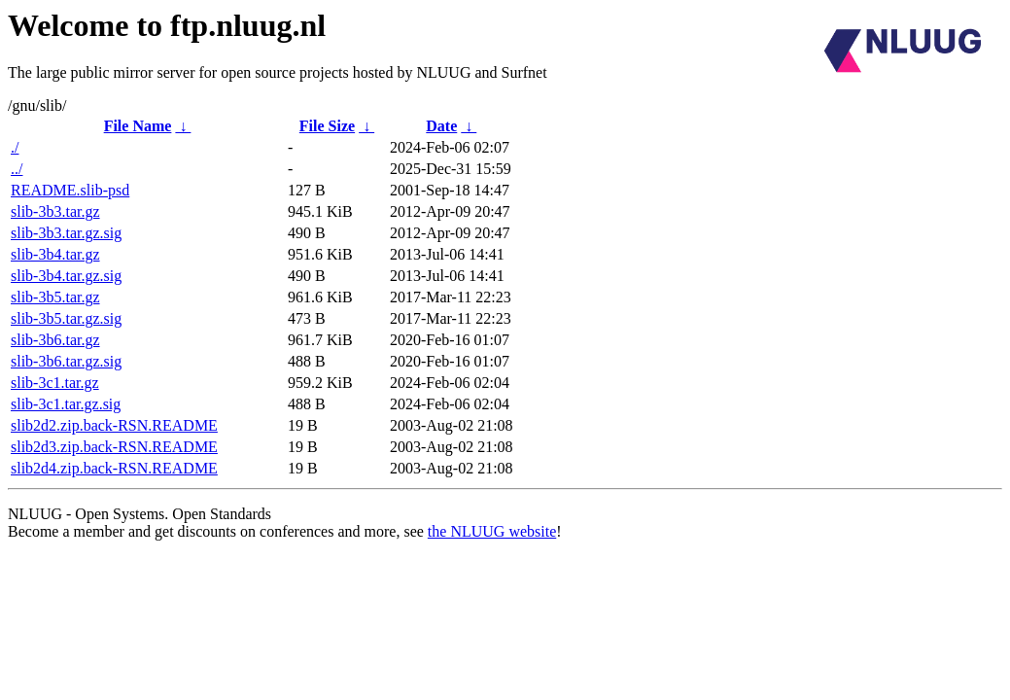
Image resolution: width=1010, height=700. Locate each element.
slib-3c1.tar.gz (55, 382)
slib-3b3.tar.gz (55, 211)
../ (16, 168)
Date (441, 126)
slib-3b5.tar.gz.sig (66, 318)
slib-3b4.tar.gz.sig (66, 275)
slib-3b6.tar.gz (55, 340)
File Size (327, 126)
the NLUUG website (492, 531)
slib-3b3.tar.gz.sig (66, 233)
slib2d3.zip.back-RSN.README (114, 446)
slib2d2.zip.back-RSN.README (114, 425)
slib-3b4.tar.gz (55, 254)
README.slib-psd (70, 190)
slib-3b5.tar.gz (55, 297)
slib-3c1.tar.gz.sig (66, 404)
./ (14, 147)
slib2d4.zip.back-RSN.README (114, 468)
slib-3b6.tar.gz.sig (66, 361)
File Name (138, 126)
